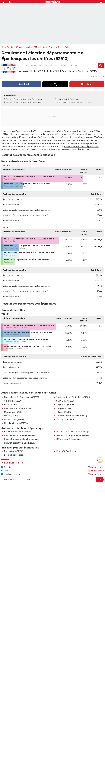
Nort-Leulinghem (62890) (16, 423)
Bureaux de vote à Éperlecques (67, 99)
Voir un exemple (96, 467)
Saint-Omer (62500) (65, 401)
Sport (4, 471)
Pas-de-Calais (64, 47)
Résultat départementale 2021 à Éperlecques (23, 99)
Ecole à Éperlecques (13, 455)
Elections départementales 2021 (21, 47)
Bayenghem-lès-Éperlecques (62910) (79, 71)
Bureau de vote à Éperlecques (18, 431)
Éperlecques (60, 102)
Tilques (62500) (63, 412)
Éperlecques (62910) (13, 451)
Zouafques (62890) (65, 419)
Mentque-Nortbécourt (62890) (18, 408)
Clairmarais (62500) (13, 401)
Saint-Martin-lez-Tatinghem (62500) (73, 397)
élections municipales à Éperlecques (81, 146)
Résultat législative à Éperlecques (19, 443)
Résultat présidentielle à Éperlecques (21, 439)
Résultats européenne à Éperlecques (73, 431)
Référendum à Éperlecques (69, 439)
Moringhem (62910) (13, 412)
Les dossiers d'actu (10, 474)
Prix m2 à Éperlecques (67, 451)
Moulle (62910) (52, 71)
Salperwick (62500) (65, 404)
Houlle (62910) (36, 71)
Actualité (6, 467)
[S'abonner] (52, 479)
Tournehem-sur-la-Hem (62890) (71, 416)
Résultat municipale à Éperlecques (72, 435)
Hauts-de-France (47, 47)
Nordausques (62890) (14, 419)
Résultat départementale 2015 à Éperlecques (23, 102)
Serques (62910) (63, 408)
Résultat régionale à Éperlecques (19, 435)
